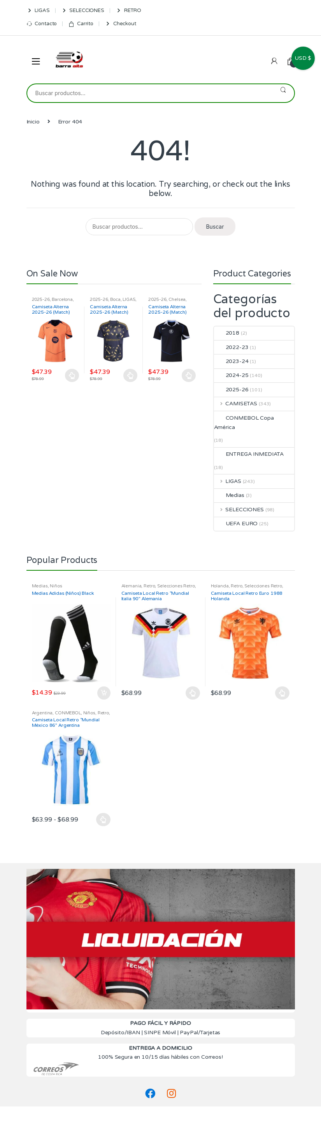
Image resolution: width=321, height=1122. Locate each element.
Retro (149, 586)
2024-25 (231, 375)
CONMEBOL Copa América (244, 423)
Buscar (283, 93)
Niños (56, 586)
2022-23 (231, 347)
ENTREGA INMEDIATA (249, 454)
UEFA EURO (236, 523)
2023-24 (231, 361)
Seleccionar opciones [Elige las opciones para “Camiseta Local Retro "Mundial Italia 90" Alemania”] (193, 693)
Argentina (42, 713)
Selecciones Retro (176, 586)
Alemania (131, 586)
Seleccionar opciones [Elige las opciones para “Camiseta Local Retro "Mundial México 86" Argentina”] (103, 819)
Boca (115, 299)
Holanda (220, 586)
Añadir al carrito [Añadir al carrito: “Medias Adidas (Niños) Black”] (103, 693)
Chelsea (177, 299)
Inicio (33, 121)
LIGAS (38, 10)
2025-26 (41, 299)
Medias (229, 495)
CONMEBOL (68, 713)
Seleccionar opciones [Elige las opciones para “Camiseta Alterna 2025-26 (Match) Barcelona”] (72, 375)
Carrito (80, 24)
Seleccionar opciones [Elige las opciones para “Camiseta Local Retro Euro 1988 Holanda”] (282, 693)
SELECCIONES (82, 10)
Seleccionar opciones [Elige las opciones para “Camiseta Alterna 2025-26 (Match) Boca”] (130, 375)
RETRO (128, 10)
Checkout (120, 24)
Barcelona (62, 299)
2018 (226, 333)
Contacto (41, 24)
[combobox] (149, 93)
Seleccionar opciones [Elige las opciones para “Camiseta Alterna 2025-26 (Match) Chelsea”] (189, 375)
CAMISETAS (236, 403)
